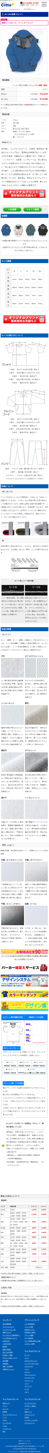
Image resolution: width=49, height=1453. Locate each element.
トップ (3, 9)
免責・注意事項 (8, 1366)
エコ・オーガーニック (10, 1414)
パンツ (27, 1369)
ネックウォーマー (30, 1403)
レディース (28, 1386)
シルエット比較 (30, 1343)
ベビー (27, 1392)
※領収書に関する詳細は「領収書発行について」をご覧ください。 (22, 1280)
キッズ (27, 1389)
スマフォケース (30, 1423)
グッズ (5, 1406)
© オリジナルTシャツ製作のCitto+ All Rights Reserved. (24, 1451)
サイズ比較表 (29, 1338)
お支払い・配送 (8, 1355)
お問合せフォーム (8, 1369)
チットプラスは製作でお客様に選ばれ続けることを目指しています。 (24, 955)
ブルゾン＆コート (14, 9)
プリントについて (8, 1327)
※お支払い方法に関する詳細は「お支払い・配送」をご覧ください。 (23, 1273)
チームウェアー (30, 1377)
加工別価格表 (7, 1324)
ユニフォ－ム (29, 1380)
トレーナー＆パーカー (32, 1363)
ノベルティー (7, 1428)
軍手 (4, 1431)
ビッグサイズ (7, 1423)
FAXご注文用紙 (8, 1352)
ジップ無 (27, 1073)
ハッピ (27, 1409)
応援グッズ (28, 1411)
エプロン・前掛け (30, 1406)
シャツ (27, 1383)
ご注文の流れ (7, 1343)
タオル (5, 1420)
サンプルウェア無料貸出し (11, 1335)
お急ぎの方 (6, 1341)
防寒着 (5, 1411)
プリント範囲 (29, 1335)
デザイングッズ (30, 1414)
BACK (13, 1066)
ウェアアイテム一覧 (9, 1329)
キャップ (5, 1409)
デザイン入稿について (10, 1358)
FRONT (7, 1066)
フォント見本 (29, 1327)
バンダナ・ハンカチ (31, 1420)
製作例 (5, 1346)
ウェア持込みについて (10, 1338)
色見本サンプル (30, 1329)
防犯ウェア (6, 1403)
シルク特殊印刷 (30, 1324)
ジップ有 (35, 1073)
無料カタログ (7, 1332)
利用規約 (5, 1363)
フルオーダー (29, 1366)
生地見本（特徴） (30, 1332)
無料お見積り (7, 1349)
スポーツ (27, 1372)
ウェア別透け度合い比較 (32, 1341)
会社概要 (5, 1361)
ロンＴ (27, 1358)
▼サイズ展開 (32, 209)
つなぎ (5, 1426)
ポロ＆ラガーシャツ (31, 1361)
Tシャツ (27, 1355)
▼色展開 (12, 209)
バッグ (5, 1417)
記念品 (27, 1417)
